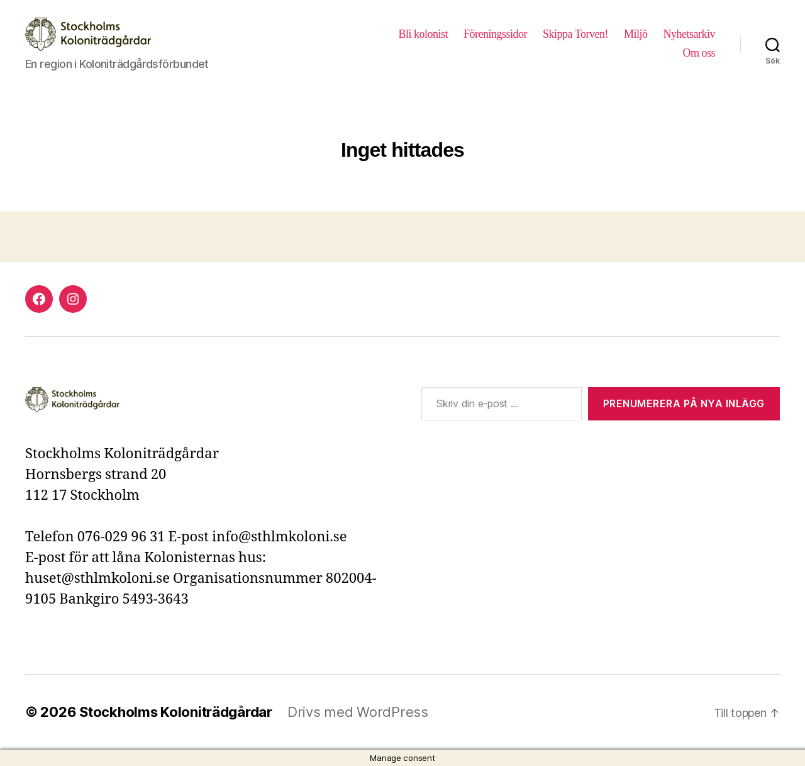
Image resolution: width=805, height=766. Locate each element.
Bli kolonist (423, 34)
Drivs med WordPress (357, 712)
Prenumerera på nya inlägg (684, 403)
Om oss (698, 53)
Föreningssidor (495, 34)
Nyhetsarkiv (689, 34)
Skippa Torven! (575, 34)
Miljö (636, 34)
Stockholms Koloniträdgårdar (175, 712)
